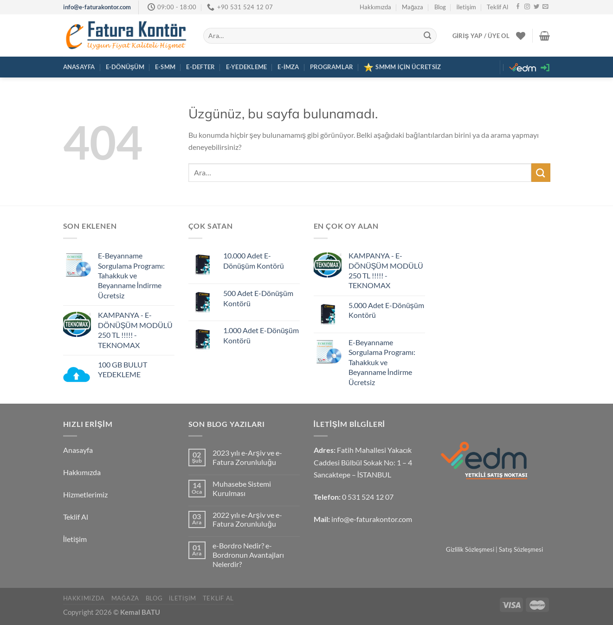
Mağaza (412, 7)
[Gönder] (427, 35)
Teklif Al (497, 7)
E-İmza (288, 67)
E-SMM (165, 67)
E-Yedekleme (246, 67)
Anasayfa (79, 67)
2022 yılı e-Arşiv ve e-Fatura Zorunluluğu (247, 520)
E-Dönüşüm (125, 67)
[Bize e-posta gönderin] (545, 7)
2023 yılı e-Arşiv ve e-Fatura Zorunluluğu (247, 458)
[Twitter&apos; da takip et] (536, 7)
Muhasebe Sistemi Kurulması (242, 489)
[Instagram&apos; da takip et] (527, 7)
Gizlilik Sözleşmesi (470, 549)
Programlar (332, 67)
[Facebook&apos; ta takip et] (518, 7)
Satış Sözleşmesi (521, 549)
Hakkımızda (375, 7)
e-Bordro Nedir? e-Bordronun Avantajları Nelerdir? (248, 555)
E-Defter (200, 67)
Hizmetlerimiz (85, 494)
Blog (440, 7)
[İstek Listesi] (520, 36)
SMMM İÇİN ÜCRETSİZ (402, 67)
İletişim (466, 7)
